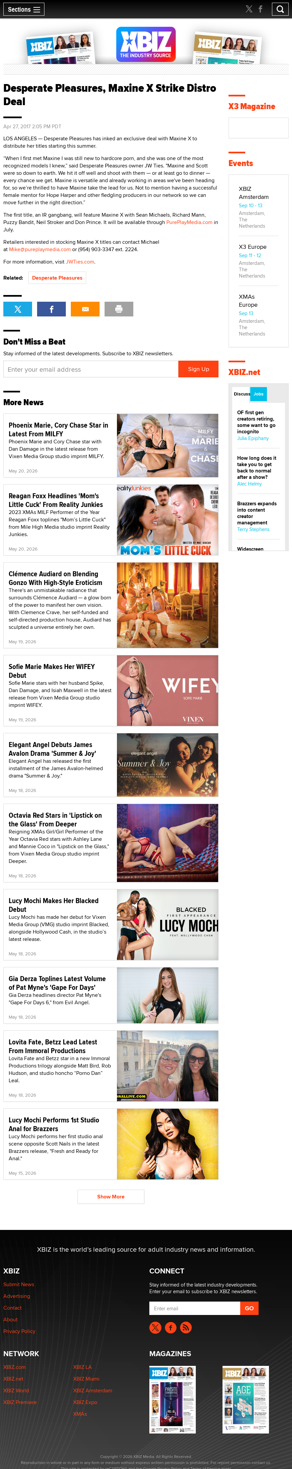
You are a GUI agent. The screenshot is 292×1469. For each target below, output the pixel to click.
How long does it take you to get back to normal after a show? (256, 467)
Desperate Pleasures (57, 278)
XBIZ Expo (85, 1402)
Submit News (18, 1284)
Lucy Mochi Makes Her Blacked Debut (54, 904)
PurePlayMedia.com (189, 222)
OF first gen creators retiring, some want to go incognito (256, 422)
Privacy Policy (19, 1331)
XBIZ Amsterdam (254, 193)
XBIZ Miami (86, 1379)
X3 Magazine (252, 106)
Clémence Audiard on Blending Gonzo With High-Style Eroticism (55, 578)
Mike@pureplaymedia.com (40, 249)
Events (241, 163)
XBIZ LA (82, 1367)
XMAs (80, 1414)
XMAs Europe (248, 300)
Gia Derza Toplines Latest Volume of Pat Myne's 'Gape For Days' (57, 983)
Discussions (241, 393)
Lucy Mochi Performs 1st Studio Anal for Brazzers (54, 1124)
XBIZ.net (244, 372)
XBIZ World (16, 1390)
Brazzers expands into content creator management (257, 513)
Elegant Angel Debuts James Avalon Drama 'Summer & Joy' (52, 748)
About (10, 1319)
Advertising (16, 1296)
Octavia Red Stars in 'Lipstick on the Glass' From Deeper (55, 819)
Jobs (259, 393)
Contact (12, 1308)
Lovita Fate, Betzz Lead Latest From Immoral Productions (53, 1046)
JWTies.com (80, 262)
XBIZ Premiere (20, 1402)
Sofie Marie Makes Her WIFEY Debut (52, 670)
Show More (111, 1196)
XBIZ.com (14, 1367)
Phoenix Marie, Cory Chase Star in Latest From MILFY (58, 429)
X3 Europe (253, 246)
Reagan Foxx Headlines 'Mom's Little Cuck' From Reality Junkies (56, 500)
